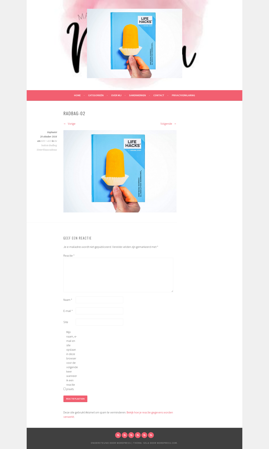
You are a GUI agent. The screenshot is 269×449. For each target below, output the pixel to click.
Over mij (116, 95)
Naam (67, 300)
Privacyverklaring (183, 95)
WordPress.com (167, 443)
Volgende (168, 123)
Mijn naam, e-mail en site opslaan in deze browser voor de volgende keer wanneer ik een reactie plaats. (72, 360)
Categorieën (96, 95)
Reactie (69, 255)
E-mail (68, 311)
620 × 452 (46, 141)
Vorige (69, 123)
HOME (77, 95)
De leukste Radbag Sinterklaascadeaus (47, 145)
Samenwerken (137, 95)
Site (65, 322)
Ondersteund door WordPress (111, 443)
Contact (158, 95)
